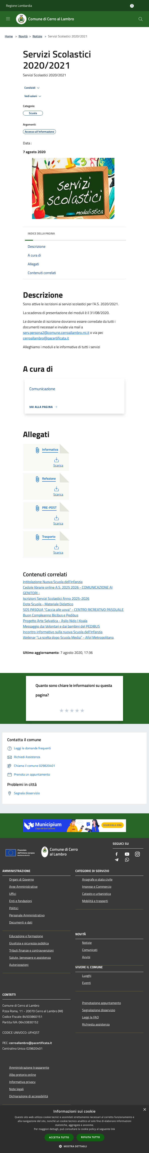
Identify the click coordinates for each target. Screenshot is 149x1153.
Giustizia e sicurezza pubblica (29, 943)
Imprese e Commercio (96, 886)
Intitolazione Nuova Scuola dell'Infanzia (52, 581)
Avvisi (86, 957)
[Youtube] (127, 854)
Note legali (16, 1089)
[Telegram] (117, 860)
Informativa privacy (22, 1081)
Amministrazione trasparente (29, 1067)
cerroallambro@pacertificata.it (46, 338)
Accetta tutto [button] (59, 1137)
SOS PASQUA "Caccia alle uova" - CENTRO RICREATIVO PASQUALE (73, 609)
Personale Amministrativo (27, 915)
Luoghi (86, 975)
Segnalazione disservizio (98, 1010)
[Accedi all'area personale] (131, 5)
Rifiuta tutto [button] (90, 1137)
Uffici (12, 893)
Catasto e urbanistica (96, 893)
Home (9, 36)
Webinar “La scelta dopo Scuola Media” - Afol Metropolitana (68, 637)
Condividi (32, 88)
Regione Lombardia (19, 5)
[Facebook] (117, 854)
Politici (13, 908)
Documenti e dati (20, 922)
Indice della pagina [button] (41, 233)
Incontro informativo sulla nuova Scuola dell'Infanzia (62, 632)
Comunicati (89, 949)
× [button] (144, 1109)
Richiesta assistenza (96, 1024)
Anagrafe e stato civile (97, 879)
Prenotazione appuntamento (101, 1002)
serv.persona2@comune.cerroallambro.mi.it (56, 332)
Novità (23, 36)
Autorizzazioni (19, 964)
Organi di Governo (21, 879)
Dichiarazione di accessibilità (28, 1096)
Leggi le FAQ (90, 1017)
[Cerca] (140, 19)
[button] (74, 1146)
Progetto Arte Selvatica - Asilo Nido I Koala (55, 620)
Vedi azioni (33, 96)
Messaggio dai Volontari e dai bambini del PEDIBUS (61, 626)
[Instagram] (137, 854)
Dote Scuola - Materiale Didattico (48, 604)
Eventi (86, 982)
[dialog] (74, 1129)
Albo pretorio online (22, 1074)
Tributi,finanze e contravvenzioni (31, 950)
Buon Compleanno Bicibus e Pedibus (50, 615)
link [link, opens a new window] (113, 1129)
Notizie (37, 36)
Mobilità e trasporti (95, 900)
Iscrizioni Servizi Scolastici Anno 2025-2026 (56, 598)
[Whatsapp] (127, 860)
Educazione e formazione (26, 936)
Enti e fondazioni (20, 900)
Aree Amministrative (23, 886)
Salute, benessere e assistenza (30, 957)
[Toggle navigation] (8, 18)
